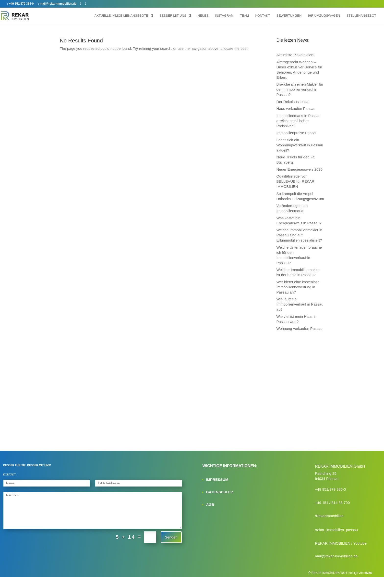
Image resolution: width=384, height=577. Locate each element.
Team (244, 15)
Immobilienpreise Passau (297, 133)
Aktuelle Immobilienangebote (121, 15)
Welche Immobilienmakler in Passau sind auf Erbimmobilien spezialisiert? (299, 235)
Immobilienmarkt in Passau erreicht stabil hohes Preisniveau (298, 121)
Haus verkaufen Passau (295, 108)
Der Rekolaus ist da (292, 102)
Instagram (224, 15)
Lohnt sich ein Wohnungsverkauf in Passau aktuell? (299, 145)
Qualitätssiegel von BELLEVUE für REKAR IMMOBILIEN (295, 181)
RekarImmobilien (330, 516)
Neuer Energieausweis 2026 (299, 169)
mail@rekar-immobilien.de (336, 556)
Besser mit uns (172, 15)
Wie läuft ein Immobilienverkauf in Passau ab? (300, 304)
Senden (171, 537)
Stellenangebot (361, 15)
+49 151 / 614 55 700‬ (332, 502)
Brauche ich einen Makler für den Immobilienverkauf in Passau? (299, 89)
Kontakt (262, 15)
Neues (203, 15)
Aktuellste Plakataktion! (295, 55)
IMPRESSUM (217, 479)
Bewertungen (288, 15)
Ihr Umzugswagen (324, 15)
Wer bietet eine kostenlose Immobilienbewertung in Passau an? (298, 287)
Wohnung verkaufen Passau (299, 328)
